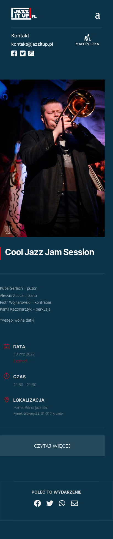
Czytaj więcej (52, 446)
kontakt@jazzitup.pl (32, 44)
